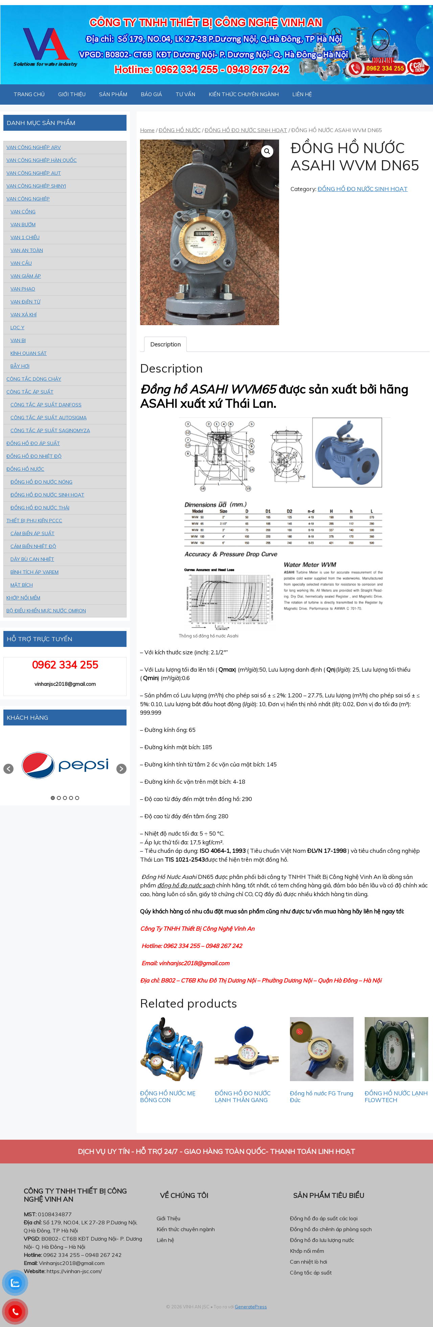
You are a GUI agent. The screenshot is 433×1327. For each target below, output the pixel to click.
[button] (8, 769)
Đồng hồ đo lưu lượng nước (322, 1240)
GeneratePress (251, 1306)
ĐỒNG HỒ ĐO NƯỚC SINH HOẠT (246, 130)
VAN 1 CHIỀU (25, 237)
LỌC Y (17, 327)
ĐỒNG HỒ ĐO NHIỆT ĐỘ (34, 456)
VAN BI (18, 340)
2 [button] (59, 798)
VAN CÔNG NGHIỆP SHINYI (36, 186)
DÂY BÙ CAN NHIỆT (32, 559)
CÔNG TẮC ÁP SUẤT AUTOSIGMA (48, 418)
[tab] (165, 344)
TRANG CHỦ (29, 94)
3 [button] (65, 798)
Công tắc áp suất (311, 1272)
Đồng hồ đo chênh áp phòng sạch (331, 1229)
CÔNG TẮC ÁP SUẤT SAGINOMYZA (50, 430)
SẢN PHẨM (113, 94)
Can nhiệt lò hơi (308, 1261)
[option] (65, 765)
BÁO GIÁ (151, 94)
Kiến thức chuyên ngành (186, 1229)
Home (147, 130)
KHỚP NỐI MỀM (23, 598)
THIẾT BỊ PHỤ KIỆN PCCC (34, 521)
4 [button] (71, 798)
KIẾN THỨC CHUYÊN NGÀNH (244, 94)
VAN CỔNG (23, 212)
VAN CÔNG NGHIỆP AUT (33, 173)
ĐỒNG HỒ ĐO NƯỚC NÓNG (41, 482)
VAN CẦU (21, 263)
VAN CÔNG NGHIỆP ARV (33, 147)
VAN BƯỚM (23, 225)
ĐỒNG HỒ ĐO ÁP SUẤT (33, 443)
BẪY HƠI (19, 366)
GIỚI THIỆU (72, 94)
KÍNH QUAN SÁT (28, 353)
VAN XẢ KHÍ (23, 315)
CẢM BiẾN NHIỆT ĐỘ (33, 546)
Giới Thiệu (168, 1218)
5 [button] (77, 798)
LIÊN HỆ (302, 94)
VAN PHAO (22, 289)
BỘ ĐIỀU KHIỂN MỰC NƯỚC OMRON (46, 611)
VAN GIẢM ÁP (25, 276)
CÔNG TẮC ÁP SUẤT (29, 392)
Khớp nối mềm (307, 1250)
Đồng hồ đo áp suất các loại (324, 1218)
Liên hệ (165, 1240)
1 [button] (53, 798)
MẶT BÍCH (21, 585)
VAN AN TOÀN (26, 250)
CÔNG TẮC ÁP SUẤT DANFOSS (46, 405)
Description (165, 344)
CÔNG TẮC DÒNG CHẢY (33, 379)
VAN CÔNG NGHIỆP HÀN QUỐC (41, 160)
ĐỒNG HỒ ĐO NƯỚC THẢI (39, 508)
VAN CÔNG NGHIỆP (28, 199)
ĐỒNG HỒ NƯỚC (180, 130)
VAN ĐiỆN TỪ (25, 302)
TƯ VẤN (185, 94)
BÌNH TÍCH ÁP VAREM (34, 572)
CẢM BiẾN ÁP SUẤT (32, 533)
